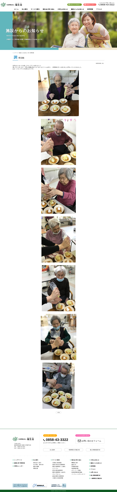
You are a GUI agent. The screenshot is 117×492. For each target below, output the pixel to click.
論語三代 (74, 464)
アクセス (99, 9)
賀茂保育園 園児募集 (77, 472)
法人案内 (25, 9)
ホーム (16, 9)
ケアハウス (55, 468)
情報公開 (35, 468)
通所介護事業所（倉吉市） (59, 472)
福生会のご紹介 (37, 462)
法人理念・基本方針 (38, 464)
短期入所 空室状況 (19, 463)
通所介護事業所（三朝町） (59, 466)
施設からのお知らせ (77, 9)
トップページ (15, 52)
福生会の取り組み (48, 9)
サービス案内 (35, 9)
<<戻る (58, 412)
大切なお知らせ (63, 9)
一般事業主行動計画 (96, 478)
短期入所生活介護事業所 (58, 464)
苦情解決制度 (75, 466)
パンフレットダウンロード (78, 474)
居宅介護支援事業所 (57, 470)
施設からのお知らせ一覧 (24, 52)
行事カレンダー (18, 466)
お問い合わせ (94, 472)
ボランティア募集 (76, 470)
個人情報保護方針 (95, 475)
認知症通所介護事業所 (58, 476)
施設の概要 (36, 466)
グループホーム (56, 474)
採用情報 (90, 9)
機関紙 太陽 (75, 462)
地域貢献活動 (75, 468)
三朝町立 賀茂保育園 (57, 478)
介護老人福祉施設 (57, 462)
